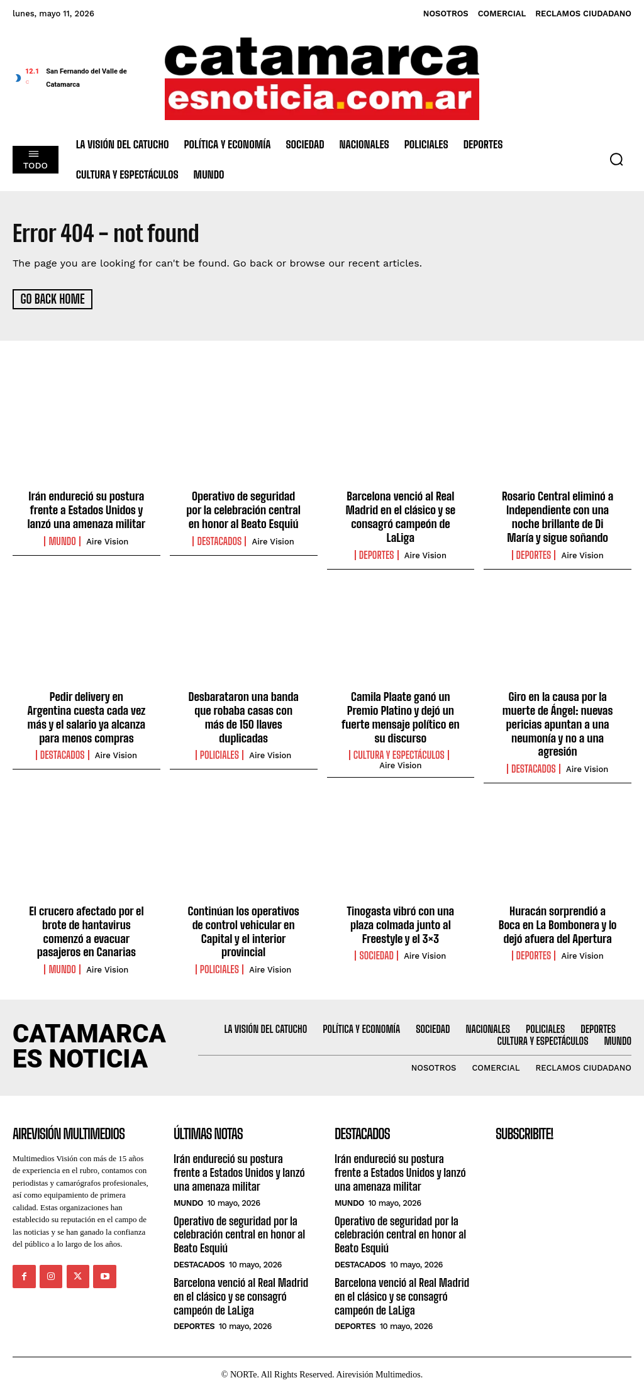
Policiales (219, 740)
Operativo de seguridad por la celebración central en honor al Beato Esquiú (243, 509)
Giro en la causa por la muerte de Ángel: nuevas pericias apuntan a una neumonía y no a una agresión (558, 723)
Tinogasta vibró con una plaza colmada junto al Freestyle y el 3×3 (400, 922)
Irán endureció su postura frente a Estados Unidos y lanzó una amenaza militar (86, 509)
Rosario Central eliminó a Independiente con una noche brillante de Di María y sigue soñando (557, 516)
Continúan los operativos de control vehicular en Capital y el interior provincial (243, 929)
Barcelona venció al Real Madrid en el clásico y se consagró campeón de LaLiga (400, 516)
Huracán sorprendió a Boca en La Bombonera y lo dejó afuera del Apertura (557, 922)
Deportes (376, 554)
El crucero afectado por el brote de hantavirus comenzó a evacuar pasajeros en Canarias (86, 929)
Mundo (62, 540)
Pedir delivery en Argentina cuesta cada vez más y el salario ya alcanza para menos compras (86, 716)
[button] (616, 159)
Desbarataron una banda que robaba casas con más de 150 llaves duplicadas (243, 709)
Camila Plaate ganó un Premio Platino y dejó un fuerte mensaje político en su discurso (400, 716)
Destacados (219, 540)
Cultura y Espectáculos (399, 754)
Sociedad (376, 954)
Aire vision (107, 540)
